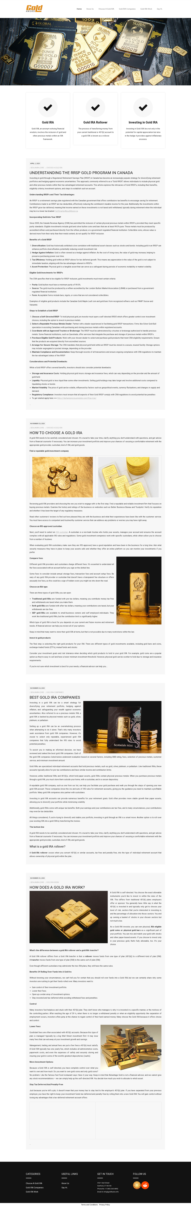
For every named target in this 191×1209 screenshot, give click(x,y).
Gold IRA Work (52, 882)
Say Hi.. (65, 1187)
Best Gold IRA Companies (55, 697)
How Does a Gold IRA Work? (58, 887)
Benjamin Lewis (37, 168)
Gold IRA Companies (55, 692)
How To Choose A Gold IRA (56, 432)
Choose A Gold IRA (54, 168)
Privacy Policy (104, 1205)
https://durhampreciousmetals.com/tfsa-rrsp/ (76, 398)
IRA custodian (62, 532)
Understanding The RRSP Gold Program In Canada (81, 172)
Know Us (65, 1183)
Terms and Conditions (89, 1205)
